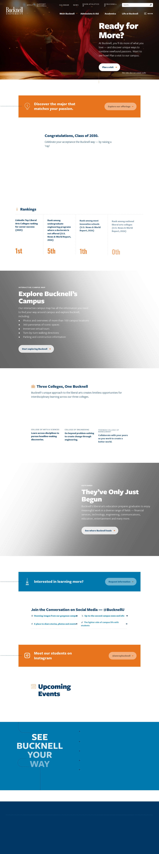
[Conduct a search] (136, 5)
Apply (30, 5)
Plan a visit (109, 67)
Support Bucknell (42, 5)
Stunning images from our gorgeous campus (52, 615)
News (76, 5)
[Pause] (150, 73)
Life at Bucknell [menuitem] (130, 13)
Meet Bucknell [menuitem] (67, 13)
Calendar (64, 5)
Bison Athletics (91, 4)
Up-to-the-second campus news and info (100, 615)
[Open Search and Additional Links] (148, 13)
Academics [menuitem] (110, 13)
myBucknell (110, 4)
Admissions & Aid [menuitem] (89, 13)
